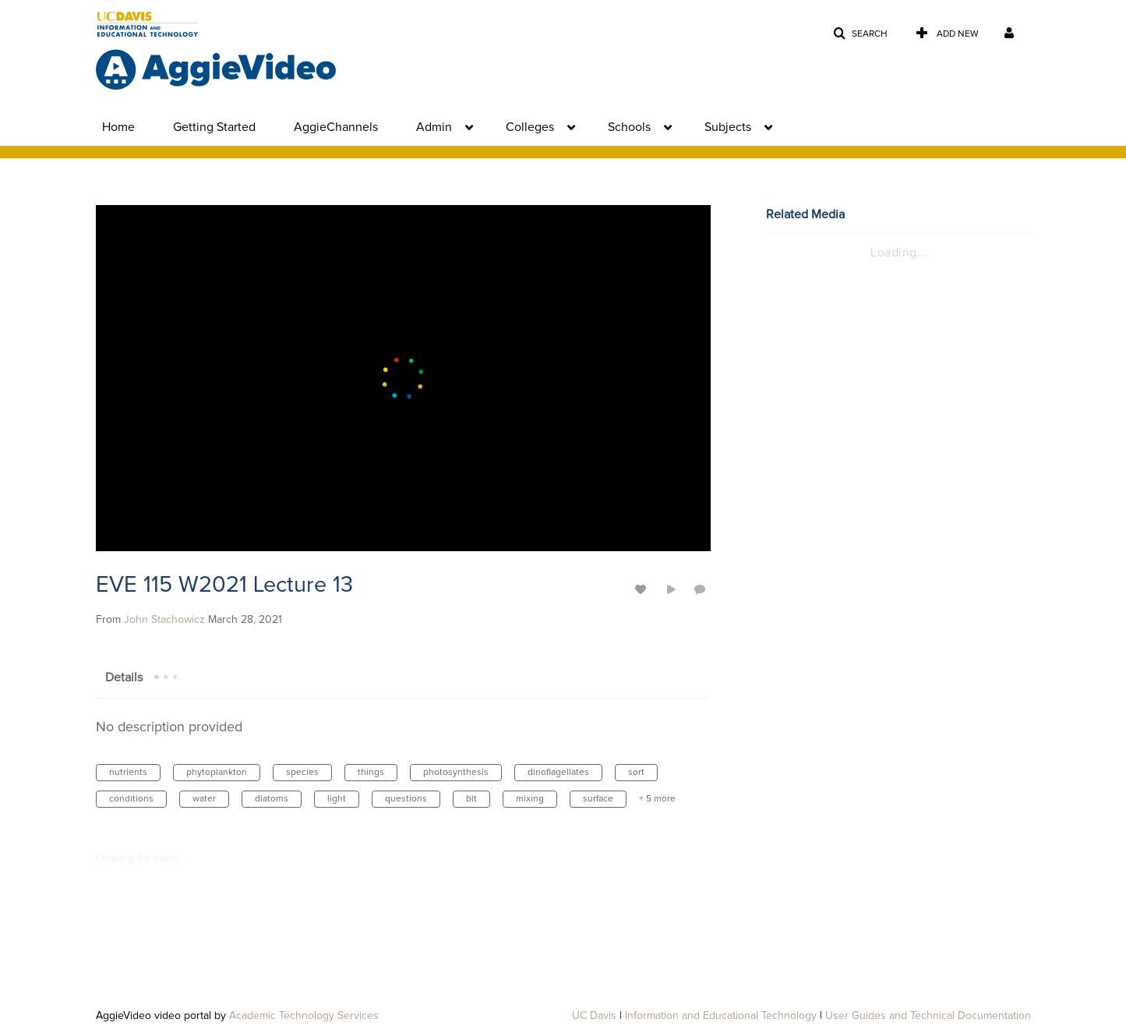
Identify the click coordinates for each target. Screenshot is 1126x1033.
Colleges (530, 127)
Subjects (727, 127)
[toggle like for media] (642, 589)
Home (118, 127)
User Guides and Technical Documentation (928, 1015)
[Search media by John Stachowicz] (164, 619)
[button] (860, 33)
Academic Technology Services (304, 1015)
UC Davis (594, 1015)
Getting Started (214, 127)
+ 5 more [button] (657, 799)
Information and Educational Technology (721, 1015)
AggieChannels (336, 127)
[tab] (124, 676)
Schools (629, 127)
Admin (434, 127)
